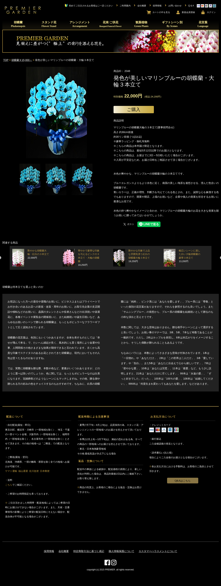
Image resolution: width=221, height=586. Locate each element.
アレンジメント (80, 24)
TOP (6, 60)
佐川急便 (34, 471)
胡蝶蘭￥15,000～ (21, 60)
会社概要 (64, 551)
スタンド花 (48, 24)
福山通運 (23, 471)
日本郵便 (45, 471)
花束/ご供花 (110, 24)
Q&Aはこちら (183, 480)
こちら (8, 484)
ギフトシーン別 (172, 24)
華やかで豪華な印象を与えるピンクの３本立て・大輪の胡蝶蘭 (88, 257)
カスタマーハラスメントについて (158, 551)
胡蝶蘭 (18, 24)
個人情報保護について (121, 551)
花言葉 (203, 24)
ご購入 (133, 109)
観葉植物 (141, 24)
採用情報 (49, 551)
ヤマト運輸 (11, 471)
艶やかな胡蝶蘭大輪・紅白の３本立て (38, 254)
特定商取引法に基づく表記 (88, 551)
